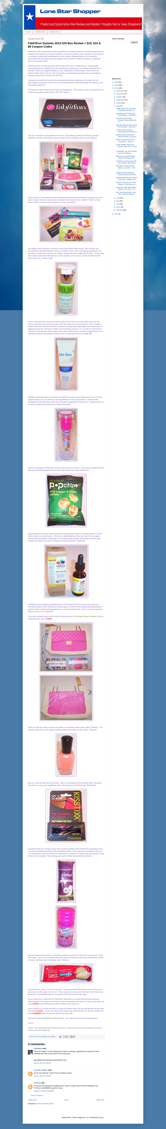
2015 (117, 85)
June (118, 198)
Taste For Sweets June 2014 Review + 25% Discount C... (126, 183)
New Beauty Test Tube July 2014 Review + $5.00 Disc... (126, 114)
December (120, 91)
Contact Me (54, 32)
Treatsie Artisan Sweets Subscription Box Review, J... (127, 131)
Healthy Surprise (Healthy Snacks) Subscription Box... (126, 174)
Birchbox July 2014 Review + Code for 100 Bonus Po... (126, 157)
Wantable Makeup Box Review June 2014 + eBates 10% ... (126, 178)
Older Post (100, 1100)
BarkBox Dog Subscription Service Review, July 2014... (126, 136)
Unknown (37, 1083)
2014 (117, 88)
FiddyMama (38, 1048)
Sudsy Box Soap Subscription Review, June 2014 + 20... (126, 188)
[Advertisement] (125, 60)
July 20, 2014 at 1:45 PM (42, 1063)
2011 (117, 214)
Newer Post (33, 1100)
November (120, 94)
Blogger (101, 1117)
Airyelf (87, 1117)
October (119, 97)
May (118, 201)
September (120, 100)
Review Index (39, 32)
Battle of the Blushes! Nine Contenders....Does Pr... (125, 140)
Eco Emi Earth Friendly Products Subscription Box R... (126, 120)
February (119, 210)
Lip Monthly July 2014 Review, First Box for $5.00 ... (126, 152)
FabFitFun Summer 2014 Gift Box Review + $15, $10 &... (126, 162)
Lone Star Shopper (41, 1070)
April (118, 204)
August (119, 103)
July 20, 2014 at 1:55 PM (42, 1076)
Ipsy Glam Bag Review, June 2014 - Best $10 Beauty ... (126, 193)
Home (28, 32)
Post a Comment (37, 1095)
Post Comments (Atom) (45, 1104)
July (118, 106)
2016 (117, 82)
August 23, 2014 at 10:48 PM (44, 1091)
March (118, 207)
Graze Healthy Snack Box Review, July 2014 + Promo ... (126, 146)
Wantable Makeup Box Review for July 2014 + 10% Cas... (126, 126)
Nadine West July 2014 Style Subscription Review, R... (126, 109)
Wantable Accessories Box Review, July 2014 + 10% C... (125, 168)
